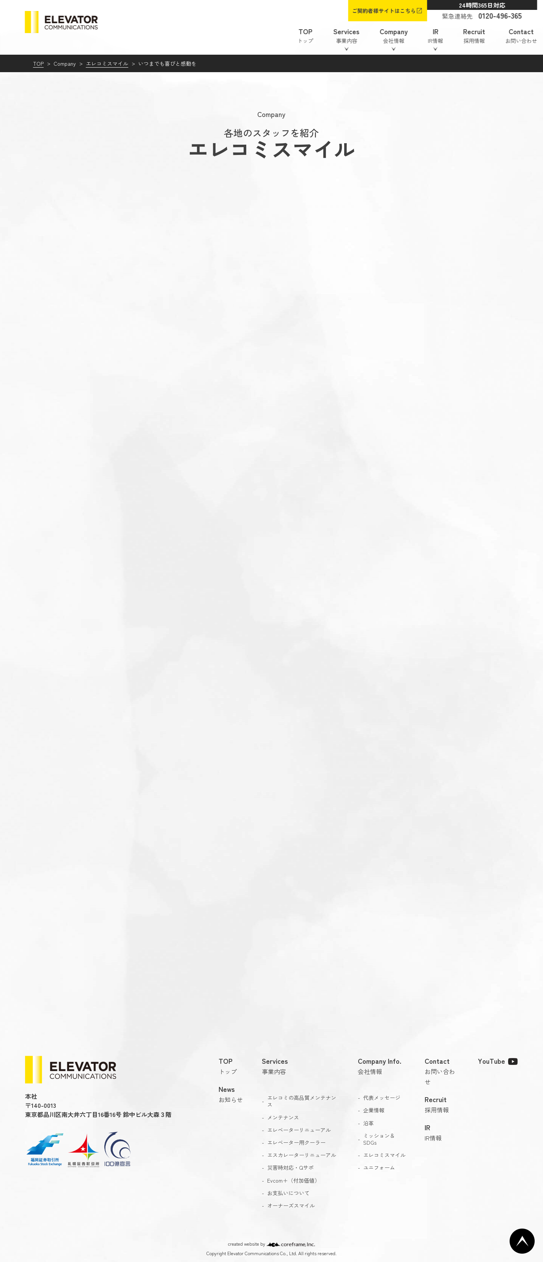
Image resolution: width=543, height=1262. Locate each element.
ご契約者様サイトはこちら (384, 10)
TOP (38, 63)
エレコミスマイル (107, 63)
